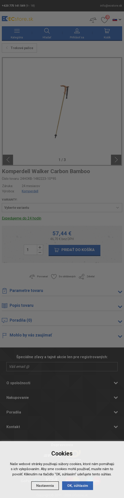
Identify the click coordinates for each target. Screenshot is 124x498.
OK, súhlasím (77, 486)
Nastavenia (45, 486)
